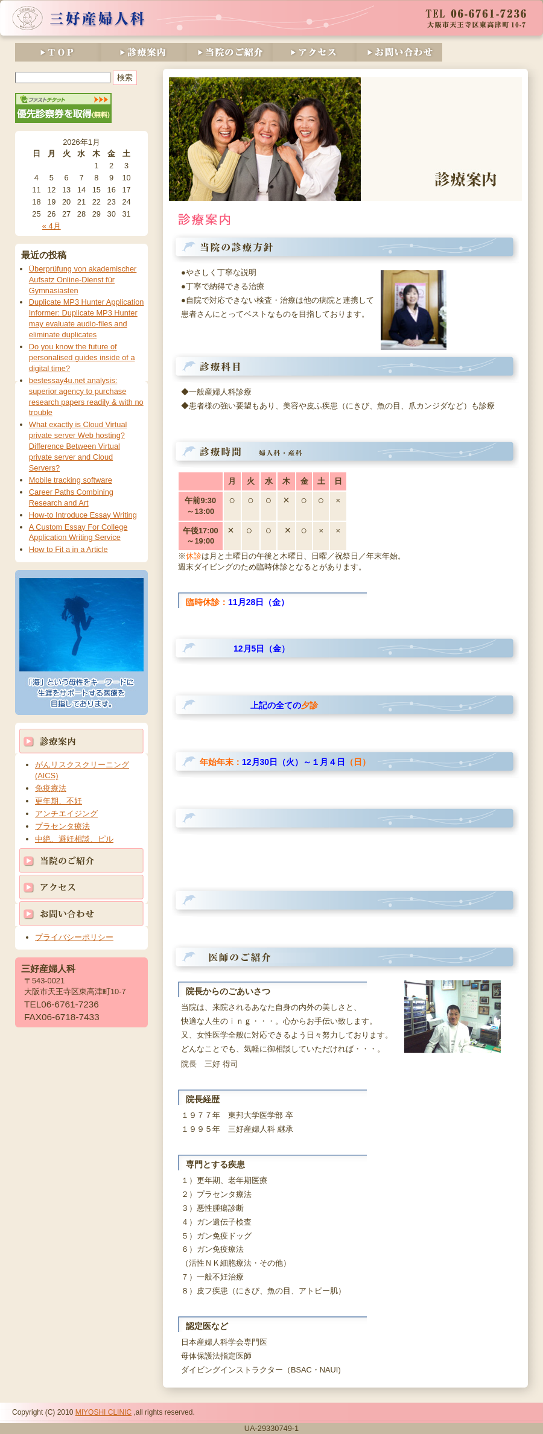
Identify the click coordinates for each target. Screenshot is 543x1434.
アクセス (314, 52)
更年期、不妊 (58, 800)
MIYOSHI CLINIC (103, 1412)
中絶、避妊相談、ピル (74, 838)
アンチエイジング (66, 813)
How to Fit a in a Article (68, 549)
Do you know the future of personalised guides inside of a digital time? (82, 357)
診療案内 (143, 52)
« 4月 (51, 225)
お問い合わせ (399, 52)
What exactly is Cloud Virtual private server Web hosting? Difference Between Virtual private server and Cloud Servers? (78, 446)
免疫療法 (50, 788)
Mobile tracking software (70, 479)
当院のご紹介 (229, 52)
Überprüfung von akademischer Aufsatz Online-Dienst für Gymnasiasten (83, 279)
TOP (58, 52)
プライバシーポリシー (74, 937)
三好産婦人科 (79, 18)
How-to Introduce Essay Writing (83, 514)
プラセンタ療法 (62, 826)
